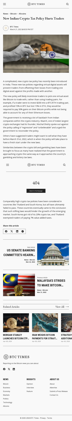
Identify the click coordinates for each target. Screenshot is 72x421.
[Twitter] (9, 369)
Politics (6, 399)
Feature (30, 391)
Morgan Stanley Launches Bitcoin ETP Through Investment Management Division (15, 337)
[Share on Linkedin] (17, 231)
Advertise (53, 387)
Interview (30, 387)
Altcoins (22, 13)
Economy (6, 391)
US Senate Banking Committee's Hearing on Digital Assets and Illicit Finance (19, 252)
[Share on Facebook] (6, 231)
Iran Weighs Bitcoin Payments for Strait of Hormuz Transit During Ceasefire (44, 337)
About (52, 384)
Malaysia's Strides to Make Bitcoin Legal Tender (51, 283)
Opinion (30, 384)
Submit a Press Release (59, 391)
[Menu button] (4, 4)
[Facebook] (4, 369)
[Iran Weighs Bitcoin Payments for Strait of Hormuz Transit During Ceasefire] (45, 322)
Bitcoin (13, 13)
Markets (6, 395)
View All (62, 306)
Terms (49, 418)
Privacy (43, 418)
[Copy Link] (23, 231)
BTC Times (14, 27)
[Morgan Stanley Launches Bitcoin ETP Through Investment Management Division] (16, 322)
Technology (7, 402)
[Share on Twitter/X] (12, 231)
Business (6, 387)
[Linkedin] (14, 369)
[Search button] (67, 4)
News (5, 13)
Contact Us (54, 395)
